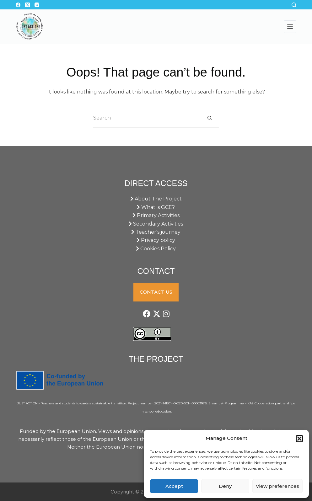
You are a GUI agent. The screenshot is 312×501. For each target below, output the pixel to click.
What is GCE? (156, 207)
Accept (174, 486)
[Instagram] (37, 5)
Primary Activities (156, 215)
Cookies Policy (156, 249)
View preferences (277, 486)
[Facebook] (18, 5)
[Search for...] (146, 118)
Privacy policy (156, 240)
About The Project (156, 199)
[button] (299, 438)
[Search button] (209, 118)
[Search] (294, 5)
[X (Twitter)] (27, 5)
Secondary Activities (156, 224)
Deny (225, 486)
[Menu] (290, 26)
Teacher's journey (155, 232)
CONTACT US (156, 292)
